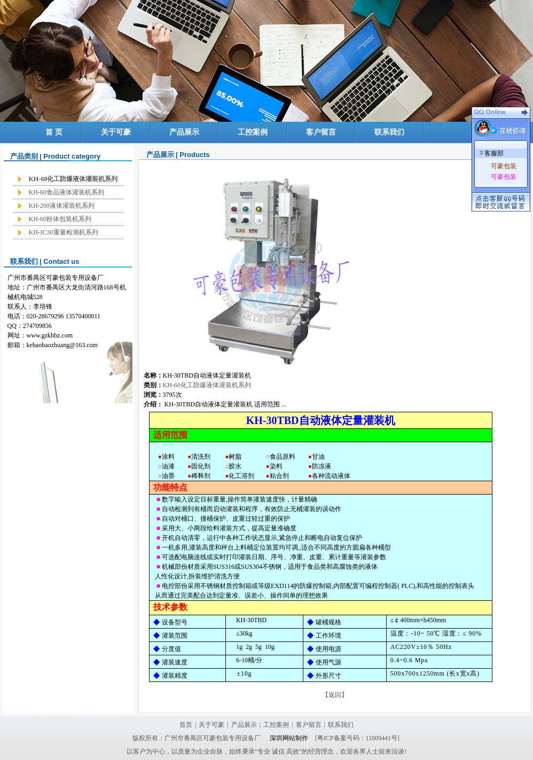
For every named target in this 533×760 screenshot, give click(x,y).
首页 (185, 724)
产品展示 (184, 132)
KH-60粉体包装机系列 (60, 219)
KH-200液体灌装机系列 (62, 205)
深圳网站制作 (288, 738)
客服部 (492, 153)
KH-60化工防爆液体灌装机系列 (73, 179)
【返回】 (335, 695)
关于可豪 (116, 132)
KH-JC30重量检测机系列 (63, 232)
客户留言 (321, 132)
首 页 (53, 132)
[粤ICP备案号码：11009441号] (357, 738)
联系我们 (389, 132)
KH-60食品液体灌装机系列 (66, 192)
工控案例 (253, 132)
